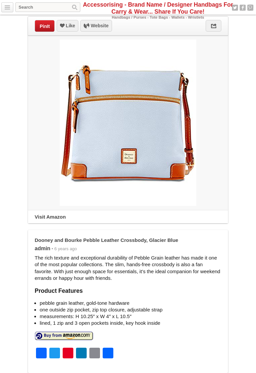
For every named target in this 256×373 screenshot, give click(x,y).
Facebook (242, 7)
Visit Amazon (50, 217)
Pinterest (250, 7)
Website (96, 26)
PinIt (45, 26)
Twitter (235, 7)
